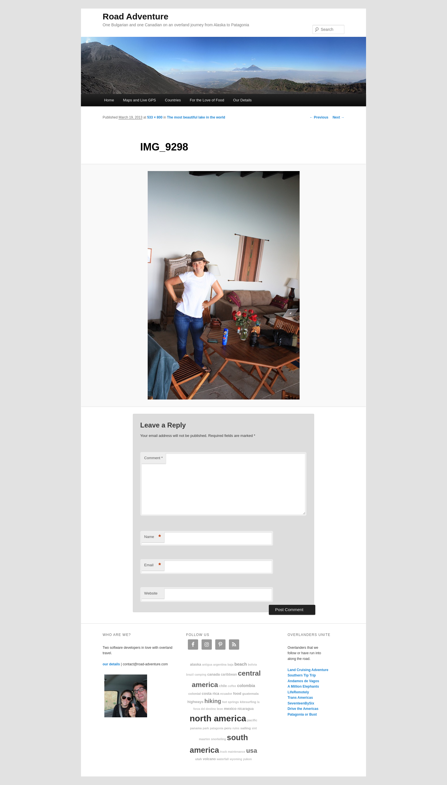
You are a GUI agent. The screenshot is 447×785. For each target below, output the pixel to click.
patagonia (216, 728)
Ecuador (226, 693)
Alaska (195, 664)
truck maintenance (232, 751)
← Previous (319, 117)
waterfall (223, 759)
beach (240, 664)
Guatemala (250, 693)
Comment (153, 458)
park (206, 728)
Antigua (207, 664)
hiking (212, 701)
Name (152, 537)
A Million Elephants (303, 686)
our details (111, 664)
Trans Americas (300, 698)
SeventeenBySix (301, 703)
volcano (209, 759)
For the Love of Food (207, 100)
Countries (173, 100)
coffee (232, 686)
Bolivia (252, 664)
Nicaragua (245, 709)
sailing (245, 728)
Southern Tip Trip (302, 675)
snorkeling (218, 739)
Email (152, 565)
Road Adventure (135, 16)
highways (195, 702)
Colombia (246, 685)
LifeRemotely (298, 692)
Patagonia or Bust (302, 714)
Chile (223, 686)
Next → (338, 117)
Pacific (252, 720)
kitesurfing (248, 702)
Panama (196, 728)
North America (218, 718)
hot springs (230, 702)
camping (200, 674)
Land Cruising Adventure (308, 670)
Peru (227, 728)
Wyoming (236, 759)
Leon (220, 708)
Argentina (220, 664)
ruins (235, 728)
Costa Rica (211, 693)
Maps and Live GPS (139, 100)
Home (109, 100)
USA (251, 750)
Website (151, 593)
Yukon (247, 759)
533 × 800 (154, 117)
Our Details (242, 100)
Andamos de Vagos (303, 681)
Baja (230, 664)
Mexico (230, 708)
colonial (194, 693)
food (237, 693)
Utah (198, 759)
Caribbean (229, 674)
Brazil (190, 674)
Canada (213, 674)
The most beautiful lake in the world (196, 117)
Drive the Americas (303, 709)
